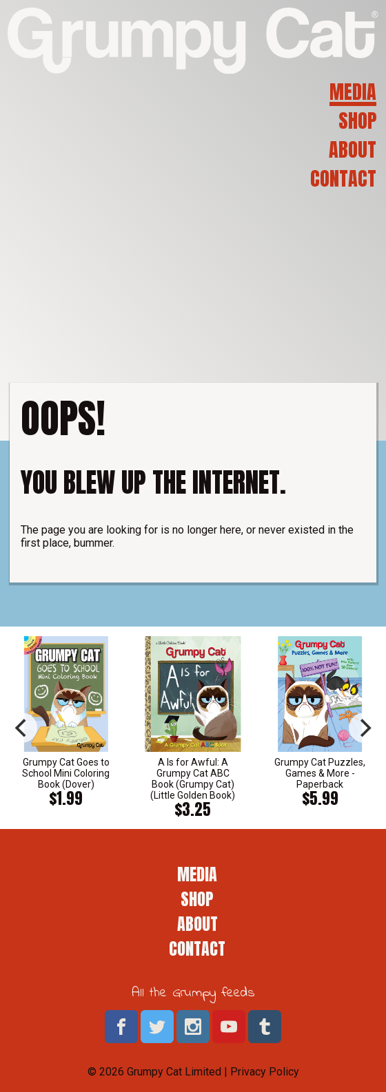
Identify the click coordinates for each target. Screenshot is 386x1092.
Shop (357, 120)
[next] (364, 728)
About (352, 149)
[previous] (22, 728)
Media (352, 91)
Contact (343, 178)
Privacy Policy (264, 1071)
